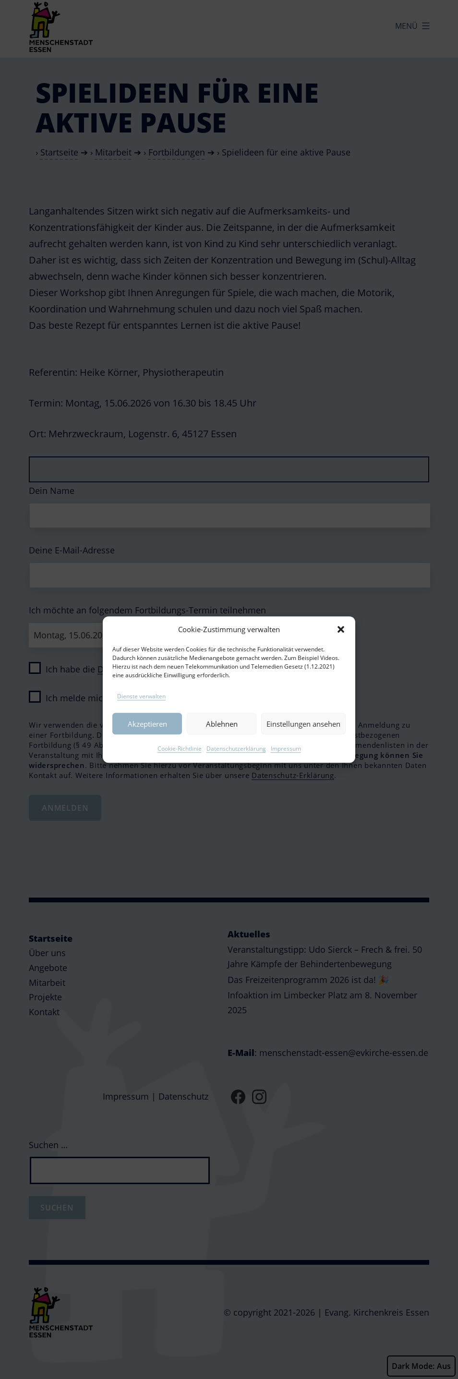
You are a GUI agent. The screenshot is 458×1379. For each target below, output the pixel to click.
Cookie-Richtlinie (179, 761)
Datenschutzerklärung (236, 761)
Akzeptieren (147, 736)
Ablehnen (222, 736)
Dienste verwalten (141, 709)
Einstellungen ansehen (303, 736)
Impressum (286, 761)
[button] (341, 642)
